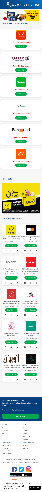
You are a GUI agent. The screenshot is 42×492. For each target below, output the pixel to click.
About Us (9, 460)
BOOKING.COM (6, 453)
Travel (24, 428)
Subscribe (20, 416)
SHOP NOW (21, 46)
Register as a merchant (32, 462)
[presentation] (2, 200)
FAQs (33, 460)
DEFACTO (26, 445)
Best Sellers (8, 179)
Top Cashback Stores (11, 23)
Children (25, 439)
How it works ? (17, 460)
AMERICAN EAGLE (8, 445)
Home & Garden (27, 436)
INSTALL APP (34, 488)
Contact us (26, 460)
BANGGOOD (6, 451)
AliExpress (5, 431)
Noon (3, 428)
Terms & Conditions (17, 462)
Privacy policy (6, 462)
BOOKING (5, 448)
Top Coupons (9, 218)
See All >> (24, 23)
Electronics (26, 431)
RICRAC (25, 448)
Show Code (11, 245)
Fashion (25, 433)
